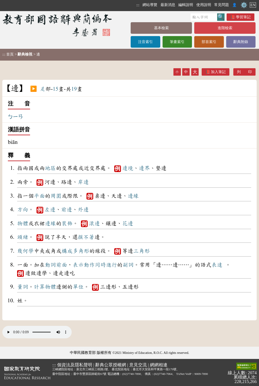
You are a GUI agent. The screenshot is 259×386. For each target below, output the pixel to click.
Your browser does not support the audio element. (37, 332)
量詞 (22, 287)
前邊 (66, 209)
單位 (78, 287)
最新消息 (167, 5)
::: (137, 5)
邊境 (127, 168)
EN (252, 5)
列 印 (244, 72)
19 (74, 89)
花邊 (127, 223)
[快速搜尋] (204, 17)
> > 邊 (21, 54)
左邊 (50, 209)
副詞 (128, 265)
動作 (89, 265)
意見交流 (138, 364)
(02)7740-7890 (131, 374)
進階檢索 (225, 28)
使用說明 (203, 5)
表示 (78, 265)
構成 (67, 251)
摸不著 (86, 237)
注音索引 (145, 42)
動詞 (50, 265)
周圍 (56, 196)
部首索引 (209, 42)
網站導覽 (149, 5)
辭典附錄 (240, 42)
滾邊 (94, 223)
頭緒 (22, 237)
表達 (216, 265)
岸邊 (83, 182)
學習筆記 (243, 17)
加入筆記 (218, 72)
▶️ (33, 89)
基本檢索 (161, 28)
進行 (111, 265)
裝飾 (67, 223)
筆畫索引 (177, 42)
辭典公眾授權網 (110, 364)
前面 (61, 265)
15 (55, 89)
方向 (22, 209)
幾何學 (25, 251)
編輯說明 (185, 5)
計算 (39, 287)
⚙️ (243, 5)
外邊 (83, 209)
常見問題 (221, 5)
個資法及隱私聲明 (74, 364)
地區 (50, 168)
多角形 (81, 251)
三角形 (141, 251)
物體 (22, 223)
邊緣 (133, 196)
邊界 (144, 168)
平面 (39, 196)
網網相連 (158, 364)
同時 (100, 265)
